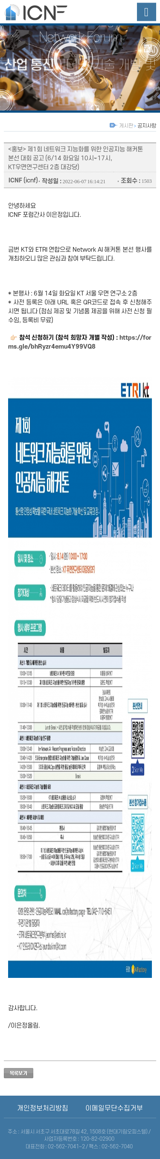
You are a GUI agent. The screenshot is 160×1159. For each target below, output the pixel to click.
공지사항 (146, 126)
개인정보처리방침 (42, 1108)
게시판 (126, 126)
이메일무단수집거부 (114, 1108)
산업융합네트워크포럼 (44, 11)
